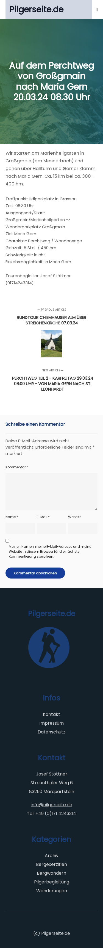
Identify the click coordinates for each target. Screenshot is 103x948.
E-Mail (43, 517)
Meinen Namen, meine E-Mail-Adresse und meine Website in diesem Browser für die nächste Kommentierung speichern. (50, 551)
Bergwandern (51, 873)
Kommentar (16, 467)
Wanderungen (51, 891)
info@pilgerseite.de (51, 805)
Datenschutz (51, 732)
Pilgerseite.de (36, 9)
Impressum (51, 723)
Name (11, 517)
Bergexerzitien (51, 864)
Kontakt (51, 714)
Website (74, 517)
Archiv (52, 855)
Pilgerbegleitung (51, 882)
